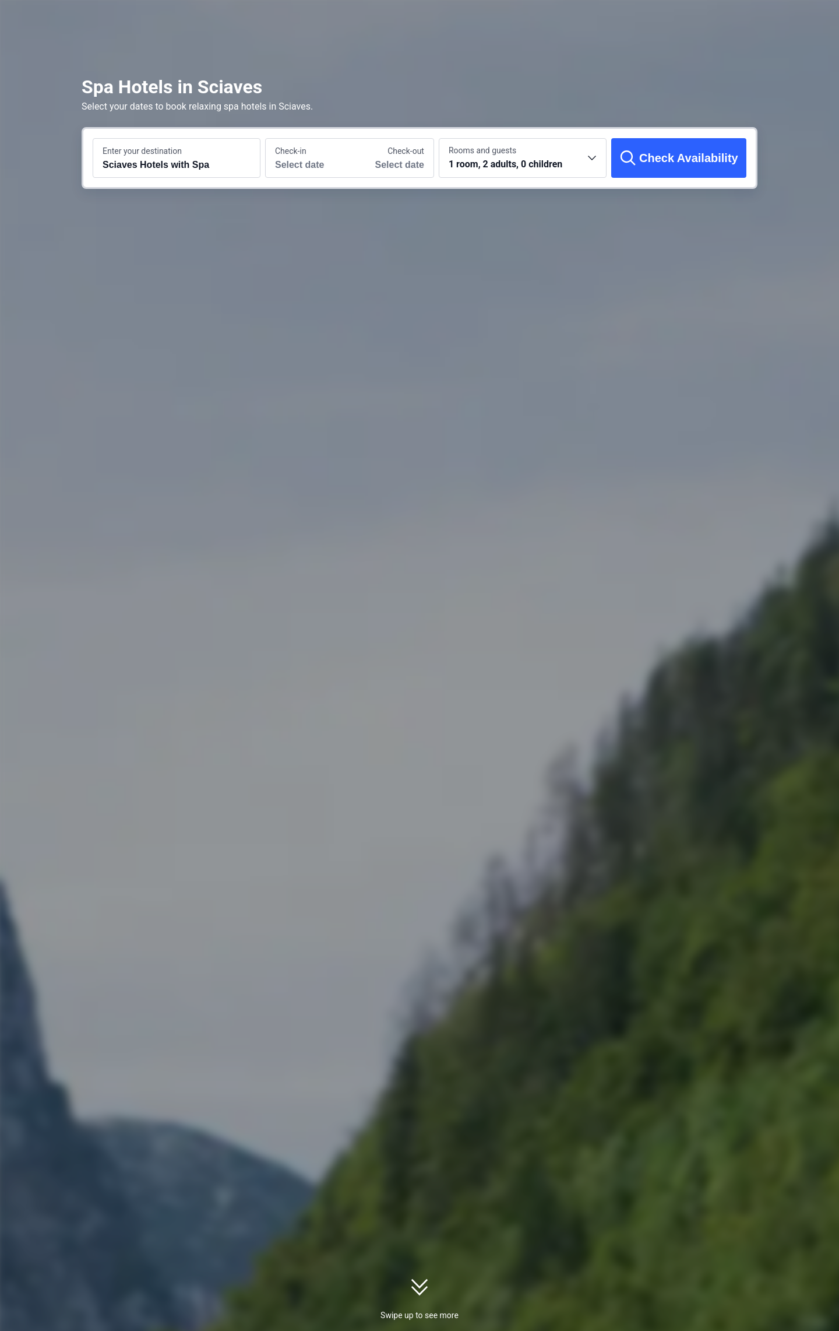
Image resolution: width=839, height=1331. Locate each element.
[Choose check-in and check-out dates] (308, 158)
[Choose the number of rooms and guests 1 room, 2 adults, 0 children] (522, 158)
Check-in (290, 151)
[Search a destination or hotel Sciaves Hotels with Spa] (176, 158)
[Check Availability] (678, 158)
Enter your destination (142, 151)
